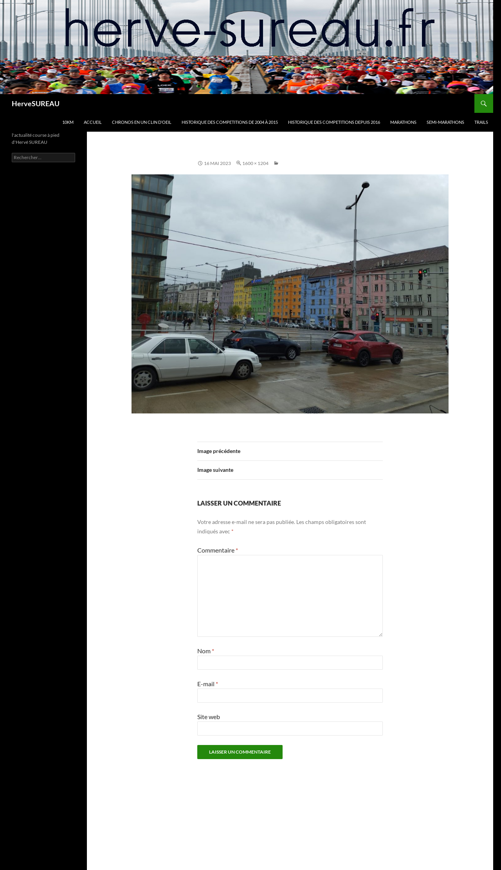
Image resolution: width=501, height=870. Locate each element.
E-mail (207, 683)
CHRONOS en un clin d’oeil (141, 122)
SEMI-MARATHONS (445, 122)
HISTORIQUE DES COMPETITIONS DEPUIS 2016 (334, 122)
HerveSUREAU (35, 103)
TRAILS (481, 122)
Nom (205, 650)
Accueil (93, 122)
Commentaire (217, 550)
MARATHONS (403, 122)
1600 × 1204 (255, 163)
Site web (208, 716)
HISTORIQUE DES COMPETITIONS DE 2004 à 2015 (230, 122)
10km (68, 122)
